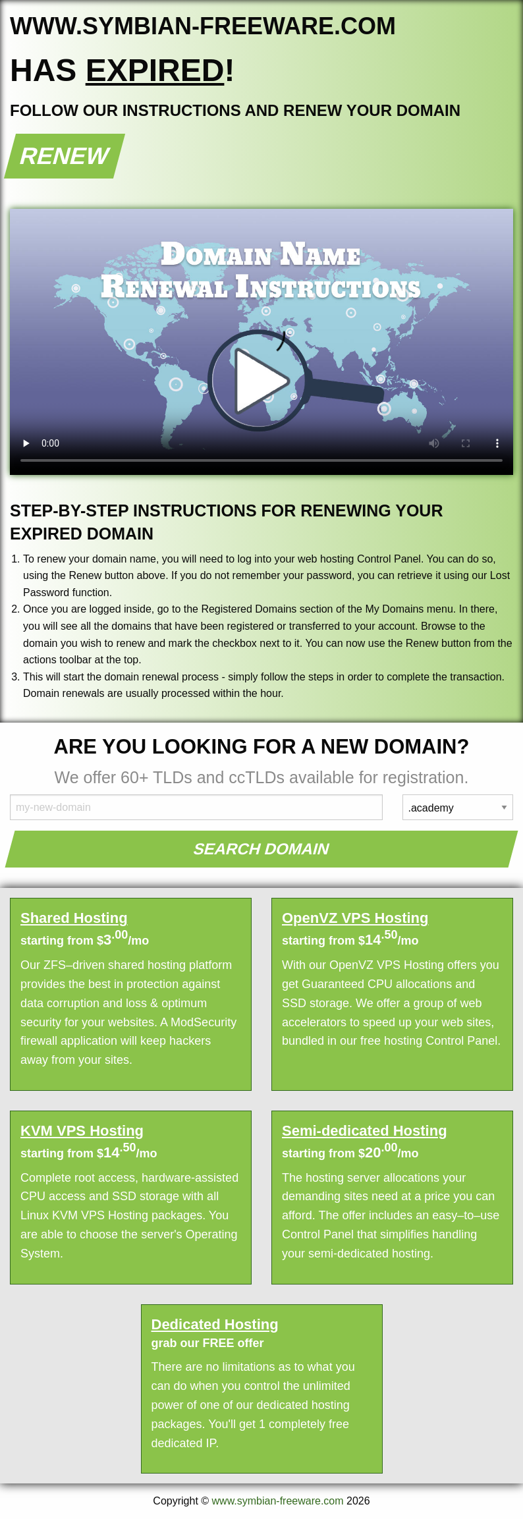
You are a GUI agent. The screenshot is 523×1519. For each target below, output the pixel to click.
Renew (65, 155)
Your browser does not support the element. (261, 342)
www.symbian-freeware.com (278, 1500)
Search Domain (262, 849)
